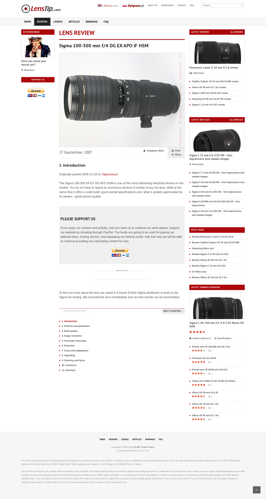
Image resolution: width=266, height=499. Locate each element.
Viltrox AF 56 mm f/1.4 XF (205, 392)
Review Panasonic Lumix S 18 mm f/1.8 (212, 237)
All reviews (236, 32)
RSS (192, 5)
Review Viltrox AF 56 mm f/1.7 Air (209, 260)
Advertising (167, 5)
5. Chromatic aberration (74, 341)
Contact (181, 5)
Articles (74, 21)
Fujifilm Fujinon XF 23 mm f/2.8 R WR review (215, 81)
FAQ (106, 21)
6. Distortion (68, 345)
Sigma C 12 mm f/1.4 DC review (208, 104)
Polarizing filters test (203, 248)
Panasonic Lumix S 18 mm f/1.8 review (213, 67)
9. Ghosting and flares (73, 360)
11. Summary (69, 370)
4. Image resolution (72, 336)
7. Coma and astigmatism (75, 350)
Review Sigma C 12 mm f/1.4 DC (209, 266)
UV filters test (199, 271)
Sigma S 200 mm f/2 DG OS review (210, 93)
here (50, 482)
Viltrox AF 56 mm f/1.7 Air (205, 415)
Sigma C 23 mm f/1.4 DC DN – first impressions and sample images (210, 157)
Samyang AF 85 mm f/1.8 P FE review (211, 99)
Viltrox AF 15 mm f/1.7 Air (205, 404)
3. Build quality (69, 331)
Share (176, 155)
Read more (28, 70)
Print (176, 151)
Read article (196, 164)
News (27, 21)
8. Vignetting (68, 355)
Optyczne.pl (109, 174)
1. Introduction (69, 321)
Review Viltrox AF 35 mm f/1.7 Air (209, 277)
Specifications (222, 338)
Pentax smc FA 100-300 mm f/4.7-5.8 (211, 346)
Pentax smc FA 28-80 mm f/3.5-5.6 (209, 369)
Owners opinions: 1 (200, 338)
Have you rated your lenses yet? (33, 63)
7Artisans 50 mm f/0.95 (204, 358)
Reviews (42, 21)
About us (152, 5)
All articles (236, 120)
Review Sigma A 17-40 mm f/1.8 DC (210, 254)
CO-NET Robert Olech (143, 447)
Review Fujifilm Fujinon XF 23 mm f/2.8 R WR (215, 242)
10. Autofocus (69, 365)
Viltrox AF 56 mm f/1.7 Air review (209, 87)
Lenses (58, 21)
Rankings (92, 21)
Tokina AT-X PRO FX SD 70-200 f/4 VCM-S (213, 381)
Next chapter (173, 311)
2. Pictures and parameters (76, 326)
